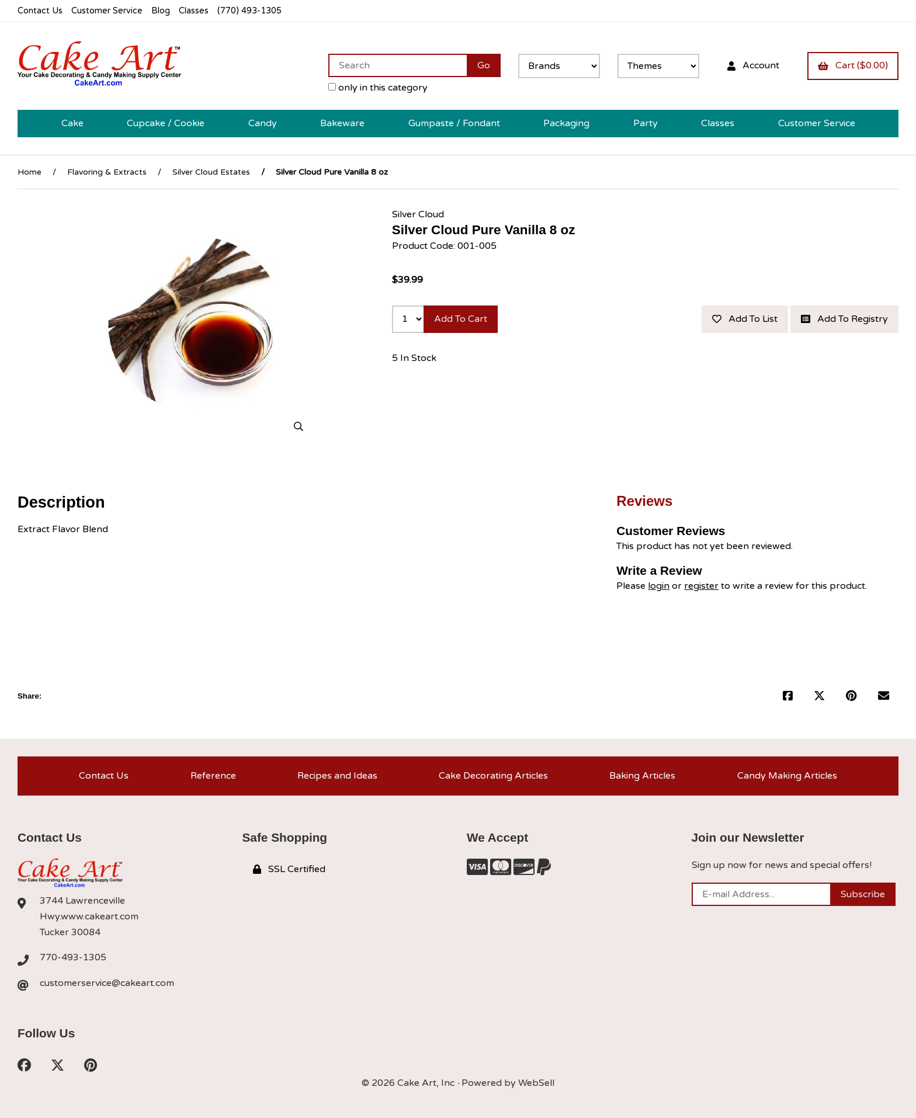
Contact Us (40, 11)
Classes (194, 11)
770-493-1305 (73, 957)
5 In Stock (414, 358)
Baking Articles (642, 776)
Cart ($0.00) (853, 65)
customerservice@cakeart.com (107, 983)
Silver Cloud (418, 214)
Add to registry (844, 319)
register (701, 586)
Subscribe (863, 894)
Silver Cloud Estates (211, 172)
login (658, 586)
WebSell (536, 1083)
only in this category (378, 87)
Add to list (745, 319)
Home (29, 172)
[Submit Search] (484, 65)
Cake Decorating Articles (493, 776)
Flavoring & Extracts (107, 172)
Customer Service (107, 11)
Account (753, 65)
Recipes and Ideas (337, 776)
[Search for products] (397, 65)
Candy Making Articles (787, 776)
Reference (213, 776)
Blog (160, 11)
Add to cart (460, 319)
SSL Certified (289, 869)
